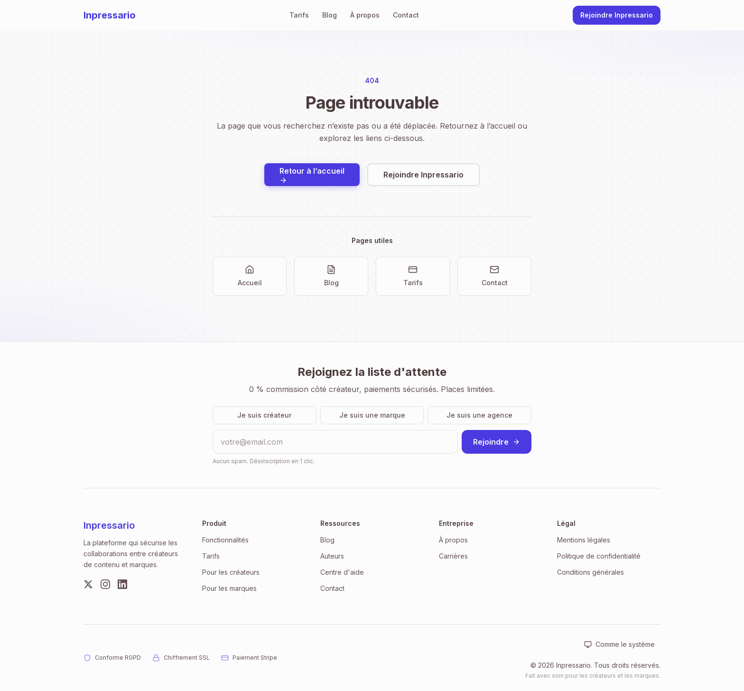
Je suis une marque (372, 415)
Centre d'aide (342, 572)
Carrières (453, 556)
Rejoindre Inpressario (616, 15)
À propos (365, 15)
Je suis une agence (479, 415)
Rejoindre (496, 442)
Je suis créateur (264, 415)
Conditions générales (590, 572)
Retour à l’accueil (311, 175)
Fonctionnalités (225, 540)
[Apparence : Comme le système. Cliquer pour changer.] (619, 644)
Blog (329, 15)
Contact (406, 15)
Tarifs (299, 15)
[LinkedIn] (122, 584)
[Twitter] (88, 584)
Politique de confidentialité (599, 556)
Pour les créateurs (231, 572)
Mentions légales (583, 540)
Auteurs (332, 556)
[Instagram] (105, 584)
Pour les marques (229, 588)
